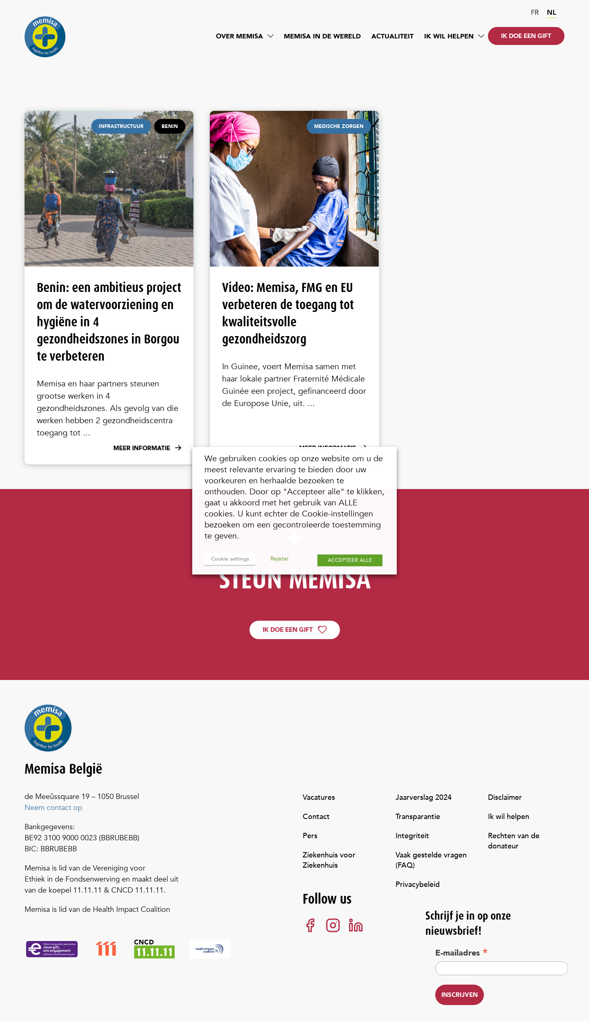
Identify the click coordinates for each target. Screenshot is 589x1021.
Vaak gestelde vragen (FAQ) (431, 860)
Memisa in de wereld (322, 36)
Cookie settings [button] (230, 559)
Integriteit (412, 836)
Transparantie (418, 817)
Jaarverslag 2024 (424, 797)
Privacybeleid (418, 885)
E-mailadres (461, 952)
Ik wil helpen (449, 36)
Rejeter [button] (279, 559)
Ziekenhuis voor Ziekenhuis (329, 860)
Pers (310, 836)
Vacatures (319, 797)
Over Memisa (239, 36)
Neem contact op (53, 808)
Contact (316, 817)
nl (551, 12)
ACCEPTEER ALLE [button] (350, 560)
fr (535, 12)
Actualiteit (392, 36)
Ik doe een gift (526, 36)
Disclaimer (505, 797)
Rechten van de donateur (514, 841)
